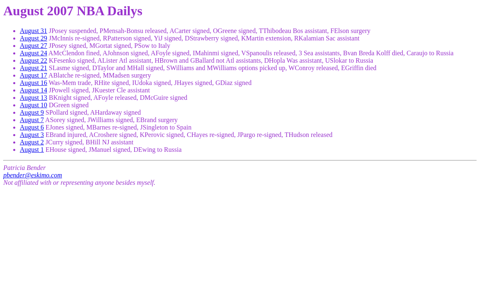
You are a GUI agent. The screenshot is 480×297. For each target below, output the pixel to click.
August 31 (33, 30)
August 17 (33, 75)
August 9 (32, 112)
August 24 (33, 53)
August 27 (33, 45)
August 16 (33, 82)
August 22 (33, 60)
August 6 (32, 127)
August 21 (33, 67)
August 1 (32, 149)
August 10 (33, 104)
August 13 (33, 97)
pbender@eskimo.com (32, 175)
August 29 (33, 38)
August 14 (33, 90)
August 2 (32, 142)
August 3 (32, 134)
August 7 (32, 119)
